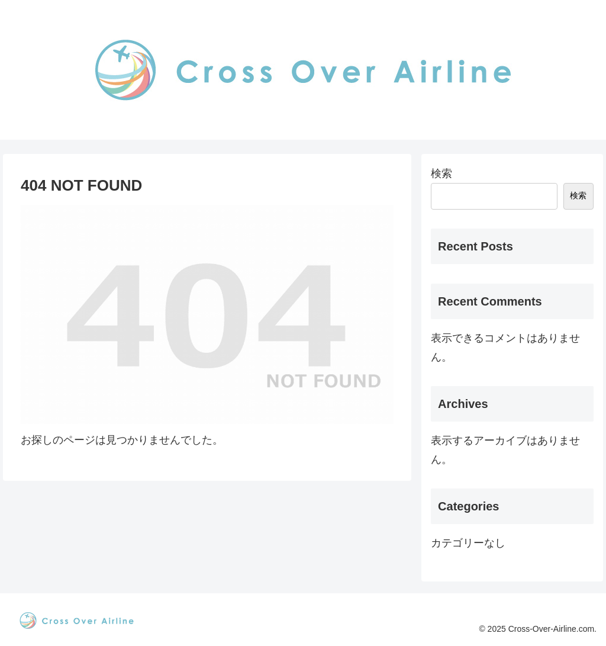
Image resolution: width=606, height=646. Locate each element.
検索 (441, 173)
